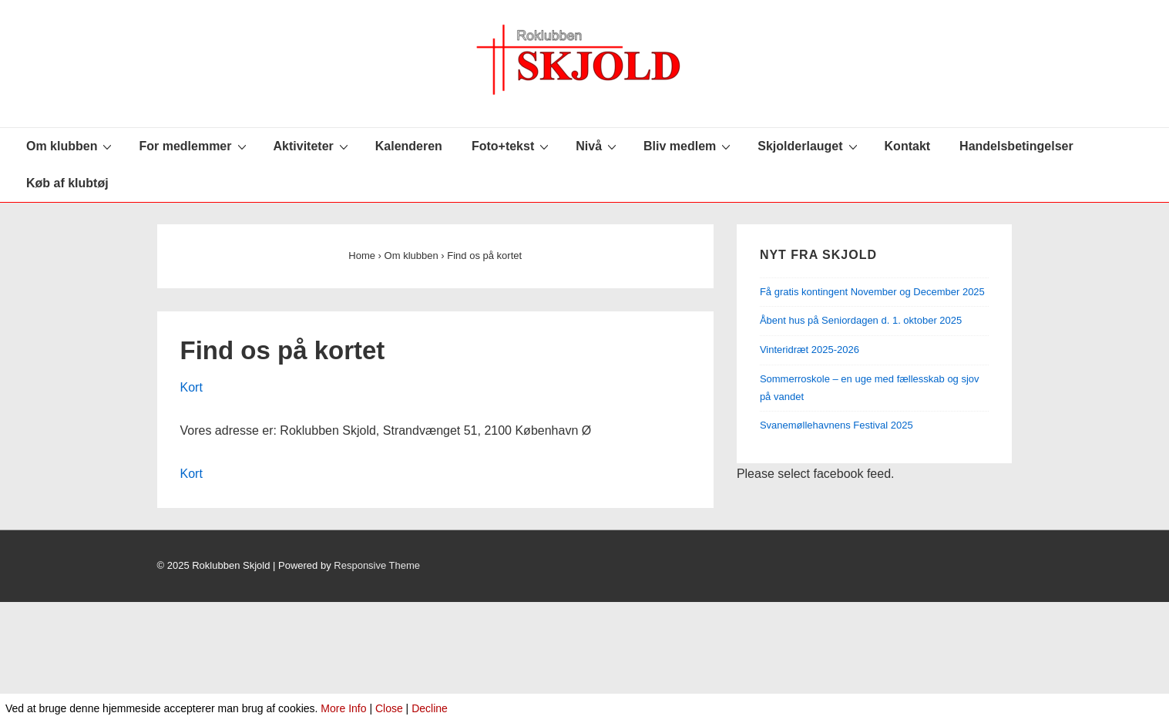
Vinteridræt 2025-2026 (809, 349)
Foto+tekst (512, 145)
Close (389, 708)
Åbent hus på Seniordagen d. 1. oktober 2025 (861, 320)
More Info (343, 708)
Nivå (598, 145)
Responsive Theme (377, 565)
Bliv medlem (688, 145)
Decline (430, 708)
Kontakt (908, 146)
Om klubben (71, 145)
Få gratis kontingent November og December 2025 (874, 292)
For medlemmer (194, 145)
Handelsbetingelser (1016, 146)
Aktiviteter (313, 145)
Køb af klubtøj (67, 183)
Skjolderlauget (809, 145)
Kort (191, 387)
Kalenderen (408, 146)
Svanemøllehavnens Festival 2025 (836, 425)
